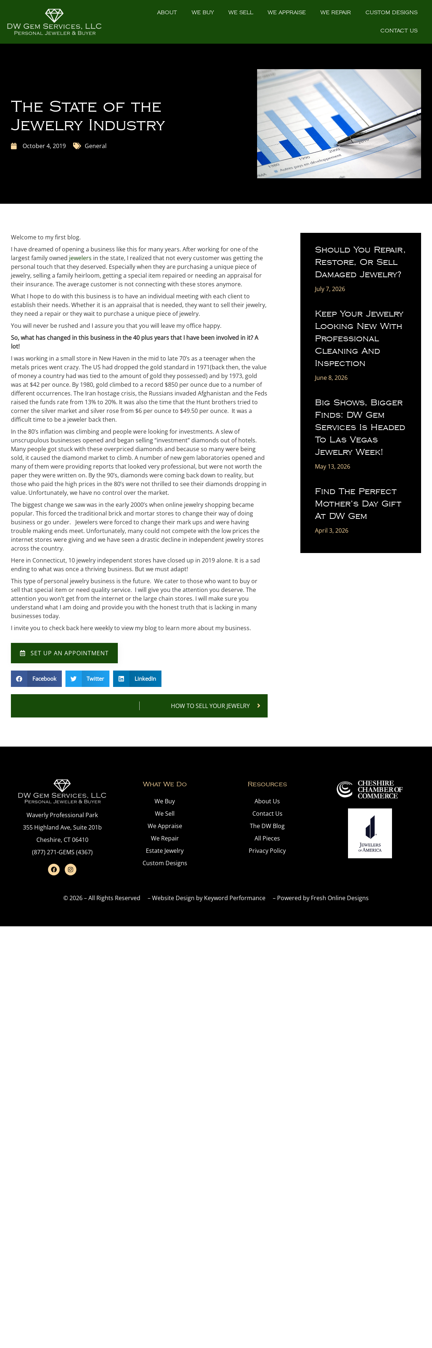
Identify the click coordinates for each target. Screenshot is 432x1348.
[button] (36, 679)
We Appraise (287, 12)
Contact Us (398, 30)
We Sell (240, 12)
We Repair (335, 12)
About (167, 12)
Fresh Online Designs (340, 898)
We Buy (203, 12)
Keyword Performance (234, 898)
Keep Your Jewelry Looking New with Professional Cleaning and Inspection (359, 338)
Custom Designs (391, 12)
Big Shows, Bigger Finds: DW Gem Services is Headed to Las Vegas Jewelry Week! (360, 427)
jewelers (80, 258)
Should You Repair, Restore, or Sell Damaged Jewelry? (360, 262)
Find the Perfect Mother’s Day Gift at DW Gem (358, 503)
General (96, 146)
